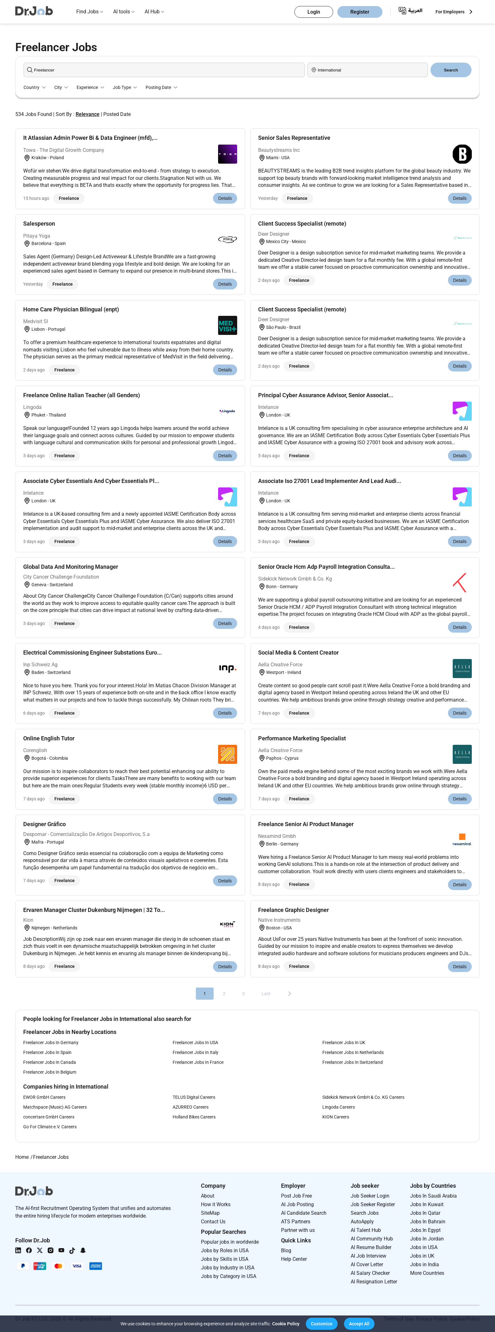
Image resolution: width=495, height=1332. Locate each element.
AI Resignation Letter (374, 1282)
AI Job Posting (297, 1204)
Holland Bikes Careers (194, 1116)
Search (451, 70)
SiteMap (210, 1213)
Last (266, 993)
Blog (286, 1250)
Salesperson (39, 223)
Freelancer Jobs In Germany (51, 1042)
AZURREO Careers (191, 1107)
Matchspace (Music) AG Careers (55, 1107)
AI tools (121, 12)
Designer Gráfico (44, 824)
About (207, 1196)
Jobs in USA (423, 1247)
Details (225, 198)
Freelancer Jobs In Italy (195, 1052)
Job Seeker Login (370, 1196)
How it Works (215, 1204)
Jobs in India (424, 1264)
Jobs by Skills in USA (224, 1259)
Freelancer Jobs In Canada (49, 1062)
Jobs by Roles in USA (225, 1250)
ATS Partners (295, 1222)
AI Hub (152, 12)
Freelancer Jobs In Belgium (49, 1072)
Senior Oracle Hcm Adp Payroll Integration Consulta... (326, 566)
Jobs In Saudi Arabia (433, 1196)
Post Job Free (296, 1196)
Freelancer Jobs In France (198, 1062)
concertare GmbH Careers (48, 1116)
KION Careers (335, 1116)
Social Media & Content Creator (298, 652)
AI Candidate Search (304, 1213)
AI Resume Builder (371, 1247)
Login (313, 12)
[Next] (289, 994)
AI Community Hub (372, 1239)
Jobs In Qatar (425, 1213)
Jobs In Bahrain (427, 1222)
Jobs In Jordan (427, 1239)
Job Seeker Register (373, 1204)
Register (359, 12)
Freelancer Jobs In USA (195, 1042)
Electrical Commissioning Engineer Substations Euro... (92, 652)
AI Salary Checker (370, 1273)
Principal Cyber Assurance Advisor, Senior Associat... (325, 395)
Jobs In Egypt (425, 1230)
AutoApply (362, 1222)
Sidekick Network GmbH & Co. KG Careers (363, 1097)
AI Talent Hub (366, 1230)
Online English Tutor (48, 738)
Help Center (294, 1259)
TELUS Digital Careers (194, 1097)
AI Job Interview (368, 1256)
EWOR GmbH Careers (44, 1097)
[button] (322, 1324)
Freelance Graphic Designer (293, 910)
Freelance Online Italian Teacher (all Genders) (81, 395)
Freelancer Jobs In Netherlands (353, 1052)
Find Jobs (87, 12)
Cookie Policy (285, 1323)
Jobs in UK (422, 1256)
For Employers (450, 11)
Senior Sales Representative (294, 137)
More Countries (427, 1273)
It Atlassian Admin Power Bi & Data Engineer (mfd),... (90, 137)
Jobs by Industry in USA (227, 1268)
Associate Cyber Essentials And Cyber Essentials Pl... (91, 481)
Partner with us (298, 1230)
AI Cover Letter (367, 1264)
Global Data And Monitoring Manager (70, 566)
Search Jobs (365, 1213)
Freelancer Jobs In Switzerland (352, 1062)
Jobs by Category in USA (228, 1276)
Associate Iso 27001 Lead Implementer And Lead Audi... (329, 481)
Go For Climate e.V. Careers (50, 1126)
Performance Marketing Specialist (302, 738)
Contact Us (213, 1222)
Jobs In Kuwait (426, 1204)
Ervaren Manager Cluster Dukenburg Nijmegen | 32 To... (94, 910)
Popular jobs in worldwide (230, 1242)
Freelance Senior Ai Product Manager (306, 824)
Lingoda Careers (338, 1107)
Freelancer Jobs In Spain (47, 1052)
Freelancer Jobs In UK (343, 1042)
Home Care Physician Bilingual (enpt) (71, 309)
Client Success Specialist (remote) (302, 223)
